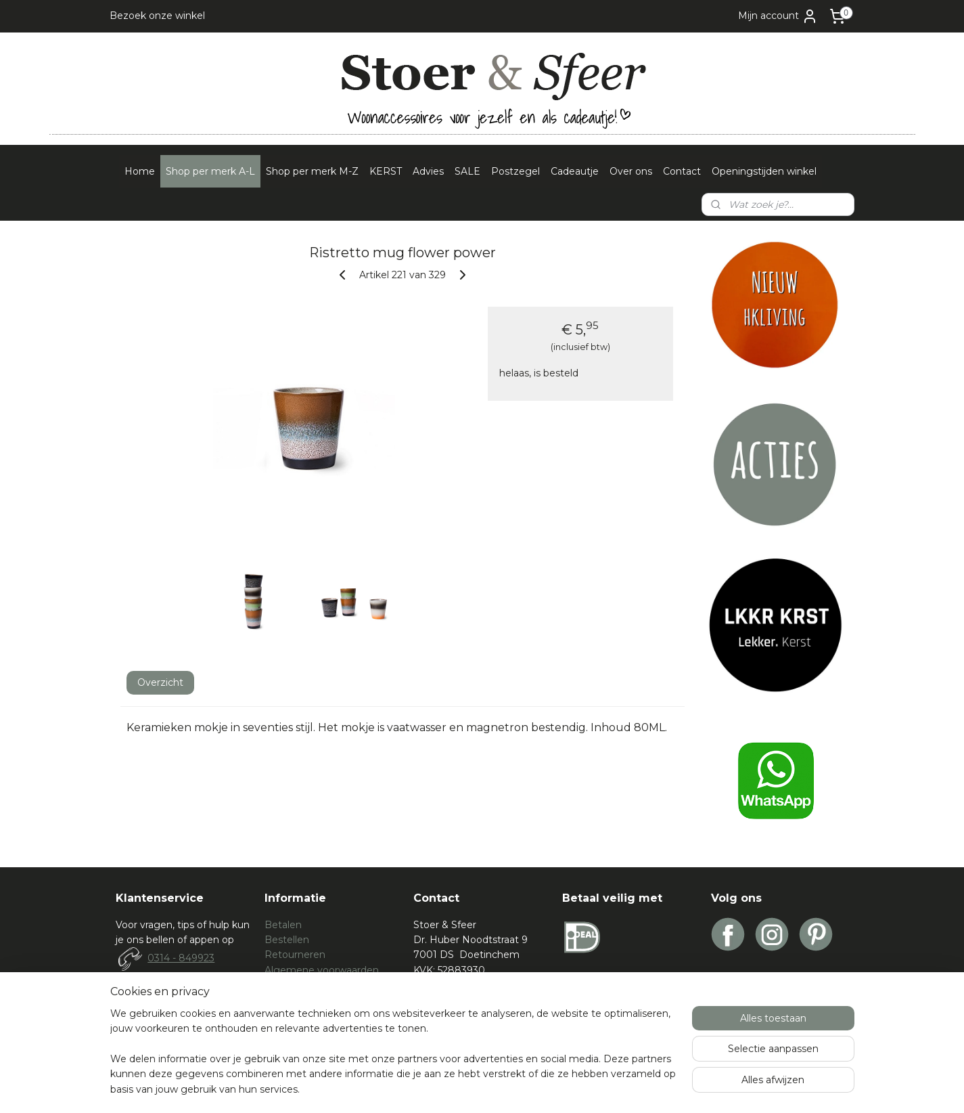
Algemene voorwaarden (322, 970)
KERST (385, 171)
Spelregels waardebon (317, 1001)
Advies (428, 171)
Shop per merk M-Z (312, 171)
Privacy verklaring (306, 985)
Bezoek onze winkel (157, 15)
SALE (467, 171)
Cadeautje (575, 171)
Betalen (283, 925)
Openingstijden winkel (764, 171)
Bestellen (287, 940)
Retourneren (295, 954)
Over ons (631, 171)
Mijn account (778, 16)
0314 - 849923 (180, 958)
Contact (682, 171)
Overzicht (160, 682)
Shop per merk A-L (210, 171)
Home (139, 171)
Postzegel (515, 171)
